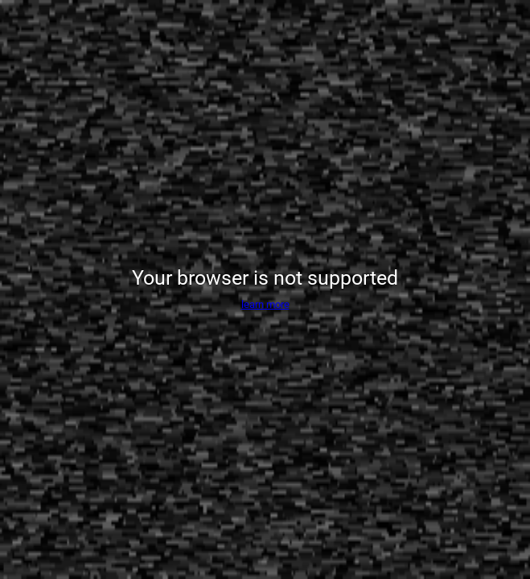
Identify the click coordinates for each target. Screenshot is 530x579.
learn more (265, 304)
